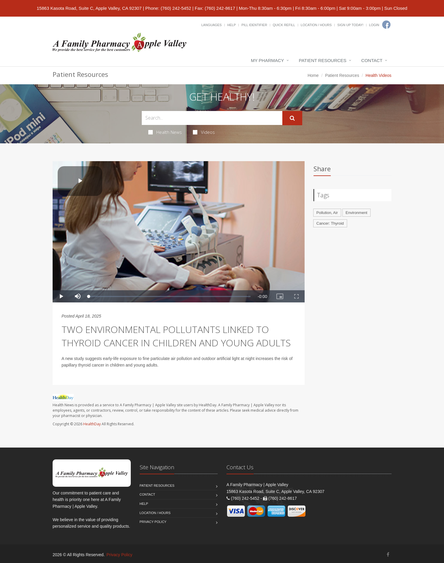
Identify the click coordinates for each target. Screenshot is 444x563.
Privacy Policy (153, 522)
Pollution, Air (327, 212)
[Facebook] (386, 24)
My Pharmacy (267, 60)
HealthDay (92, 423)
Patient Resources (323, 60)
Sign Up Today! (350, 25)
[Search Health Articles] (212, 118)
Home (313, 75)
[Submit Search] (292, 118)
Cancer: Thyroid (330, 223)
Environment (356, 212)
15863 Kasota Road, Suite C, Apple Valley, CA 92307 (89, 8)
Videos (204, 132)
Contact (371, 60)
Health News (165, 132)
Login (374, 25)
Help (231, 25)
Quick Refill (284, 25)
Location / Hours (316, 25)
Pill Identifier (254, 25)
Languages (211, 25)
